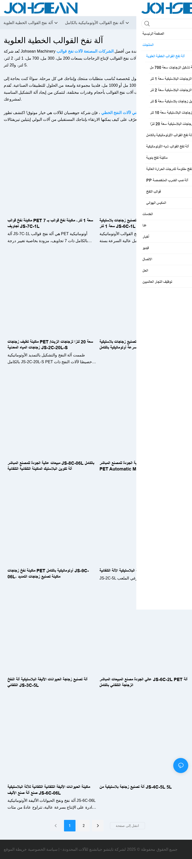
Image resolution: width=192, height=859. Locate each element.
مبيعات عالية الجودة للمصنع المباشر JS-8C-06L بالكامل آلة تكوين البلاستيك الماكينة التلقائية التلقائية (51, 466)
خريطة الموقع (15, 849)
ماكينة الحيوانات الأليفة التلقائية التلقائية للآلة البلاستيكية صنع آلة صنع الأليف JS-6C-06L (49, 790)
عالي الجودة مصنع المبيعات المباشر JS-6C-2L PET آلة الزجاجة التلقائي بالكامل (144, 682)
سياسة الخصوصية (43, 849)
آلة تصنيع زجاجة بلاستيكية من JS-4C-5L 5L (136, 787)
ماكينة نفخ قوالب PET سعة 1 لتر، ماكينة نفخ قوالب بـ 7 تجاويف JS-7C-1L (50, 223)
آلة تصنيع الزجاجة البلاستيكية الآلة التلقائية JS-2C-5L (142, 570)
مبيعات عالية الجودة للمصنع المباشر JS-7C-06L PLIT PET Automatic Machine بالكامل (143, 466)
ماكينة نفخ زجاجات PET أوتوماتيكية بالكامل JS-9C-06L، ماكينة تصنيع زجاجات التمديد (48, 573)
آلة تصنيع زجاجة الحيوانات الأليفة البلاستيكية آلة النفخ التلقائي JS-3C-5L (48, 682)
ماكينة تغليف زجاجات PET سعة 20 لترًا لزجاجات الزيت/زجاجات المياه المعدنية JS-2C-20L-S (50, 344)
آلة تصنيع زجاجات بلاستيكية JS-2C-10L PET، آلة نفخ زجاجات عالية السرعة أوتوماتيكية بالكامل (144, 344)
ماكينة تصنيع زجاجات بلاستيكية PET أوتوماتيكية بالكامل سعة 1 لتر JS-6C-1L (142, 223)
